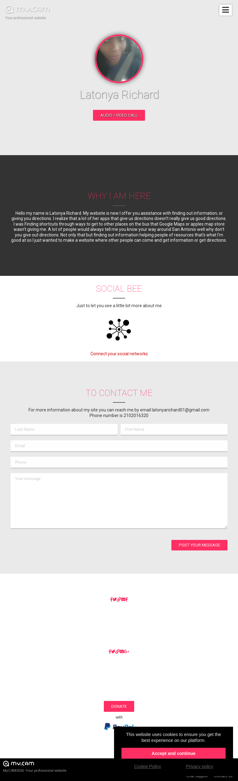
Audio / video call (119, 115)
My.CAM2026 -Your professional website (34, 766)
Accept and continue (174, 753)
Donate (119, 706)
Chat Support (197, 776)
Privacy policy (199, 766)
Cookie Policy (147, 766)
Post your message (199, 545)
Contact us (223, 776)
